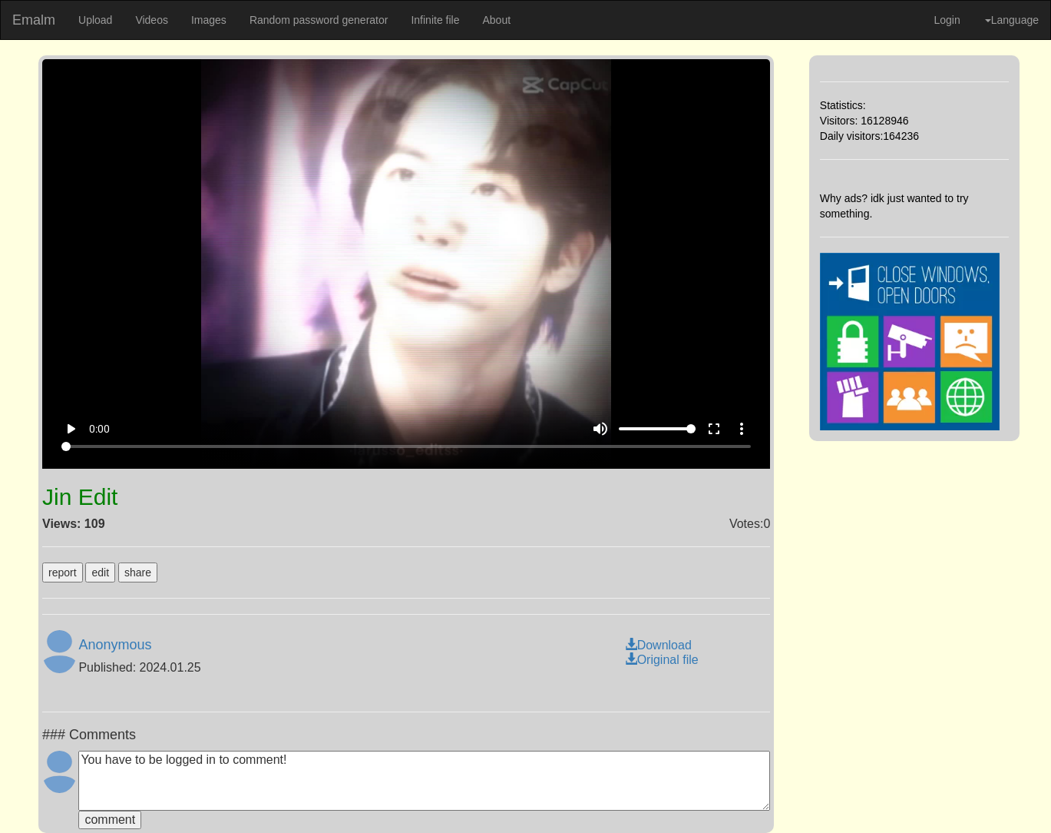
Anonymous (114, 644)
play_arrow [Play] (70, 429)
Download (658, 645)
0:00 (99, 429)
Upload (95, 20)
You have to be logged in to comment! (424, 781)
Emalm (33, 20)
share (137, 572)
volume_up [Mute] (600, 429)
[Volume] (657, 428)
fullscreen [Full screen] (714, 429)
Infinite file (435, 20)
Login (947, 20)
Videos (151, 20)
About (496, 20)
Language (1012, 20)
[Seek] (406, 446)
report (62, 572)
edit (100, 572)
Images (208, 20)
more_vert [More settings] (741, 429)
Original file (662, 659)
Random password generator (319, 20)
